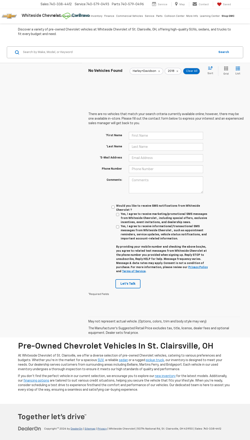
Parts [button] (159, 16)
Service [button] (149, 16)
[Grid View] (225, 71)
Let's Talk (127, 283)
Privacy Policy (198, 267)
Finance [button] (109, 16)
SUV (101, 360)
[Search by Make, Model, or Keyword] (118, 52)
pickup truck (155, 360)
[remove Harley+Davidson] (146, 71)
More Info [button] (192, 16)
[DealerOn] (29, 428)
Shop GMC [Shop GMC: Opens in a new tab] (228, 16)
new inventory (165, 376)
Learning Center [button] (210, 16)
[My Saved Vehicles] (223, 4)
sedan (123, 360)
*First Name (114, 135)
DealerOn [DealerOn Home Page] (76, 428)
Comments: (114, 180)
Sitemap (89, 428)
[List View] (238, 71)
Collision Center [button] (174, 16)
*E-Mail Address (111, 157)
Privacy (102, 428)
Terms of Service (133, 271)
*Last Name (114, 146)
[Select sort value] (211, 70)
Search (223, 52)
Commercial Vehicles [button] (129, 16)
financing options (36, 380)
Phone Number (112, 169)
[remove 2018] (173, 71)
